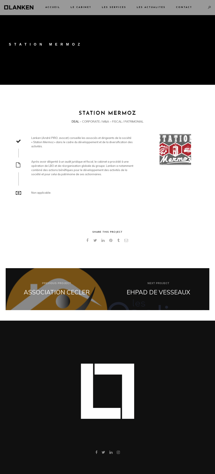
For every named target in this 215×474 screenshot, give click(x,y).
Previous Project (56, 283)
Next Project (158, 283)
